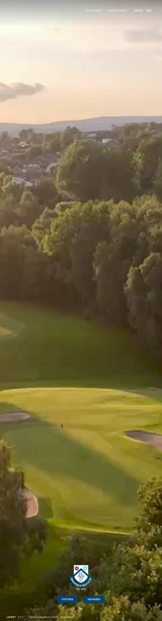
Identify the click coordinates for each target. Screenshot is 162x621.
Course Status (116, 10)
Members (94, 599)
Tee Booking (93, 10)
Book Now (67, 617)
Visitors (67, 599)
